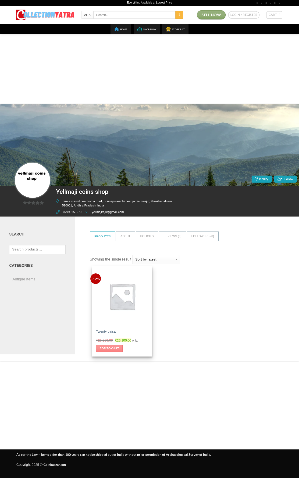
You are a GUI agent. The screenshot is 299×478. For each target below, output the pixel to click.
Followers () (202, 236)
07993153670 (72, 212)
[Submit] (179, 15)
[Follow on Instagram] (262, 2)
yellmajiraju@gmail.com (108, 212)
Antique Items (23, 279)
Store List (175, 29)
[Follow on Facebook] (257, 2)
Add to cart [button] (109, 348)
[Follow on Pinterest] (275, 2)
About (126, 236)
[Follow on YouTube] (280, 2)
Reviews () (173, 236)
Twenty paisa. (106, 331)
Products (102, 236)
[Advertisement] (149, 69)
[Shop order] (156, 259)
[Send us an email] (271, 2)
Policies (147, 236)
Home (121, 29)
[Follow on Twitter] (267, 2)
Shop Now (147, 29)
